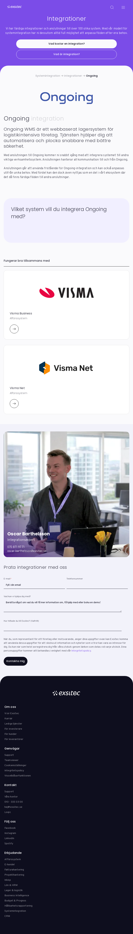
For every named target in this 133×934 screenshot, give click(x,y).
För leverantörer (13, 739)
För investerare (13, 729)
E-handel (9, 864)
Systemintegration (47, 76)
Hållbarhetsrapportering (18, 905)
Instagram (10, 833)
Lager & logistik (13, 890)
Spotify (8, 843)
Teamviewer (11, 760)
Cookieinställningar (15, 765)
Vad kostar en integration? (66, 44)
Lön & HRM (11, 885)
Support (9, 755)
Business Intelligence (16, 895)
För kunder (10, 734)
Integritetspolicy (81, 650)
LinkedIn (9, 838)
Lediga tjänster (13, 723)
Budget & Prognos (15, 900)
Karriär (8, 718)
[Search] (112, 7)
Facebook (10, 828)
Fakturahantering (14, 869)
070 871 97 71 (15, 547)
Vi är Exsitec (11, 713)
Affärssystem (12, 859)
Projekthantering (14, 875)
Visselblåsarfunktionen (17, 775)
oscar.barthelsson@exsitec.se (26, 551)
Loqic (7, 812)
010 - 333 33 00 (13, 802)
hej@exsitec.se (13, 807)
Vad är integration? (66, 54)
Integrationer (73, 76)
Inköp (7, 880)
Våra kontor (11, 796)
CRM (7, 916)
